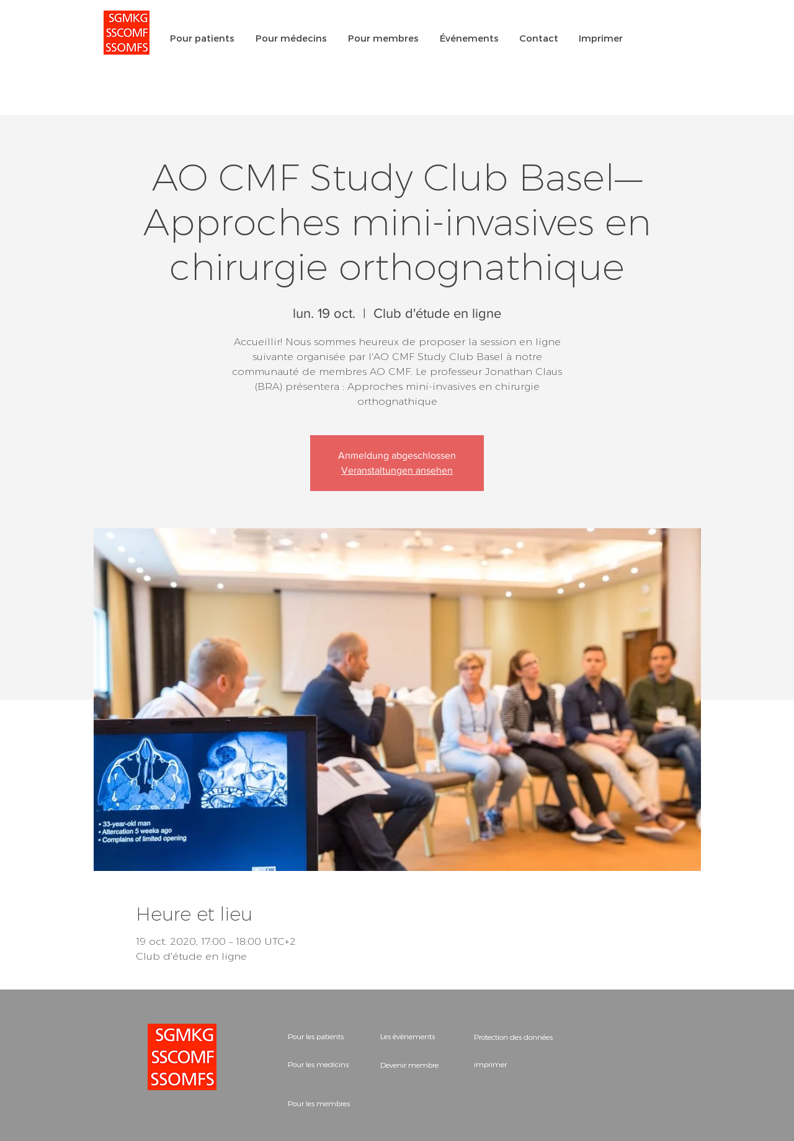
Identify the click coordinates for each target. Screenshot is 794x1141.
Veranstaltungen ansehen (397, 470)
